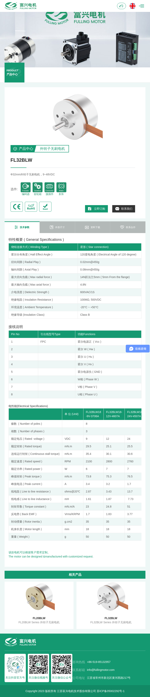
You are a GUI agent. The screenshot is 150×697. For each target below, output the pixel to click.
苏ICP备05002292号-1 (111, 691)
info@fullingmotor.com (101, 669)
